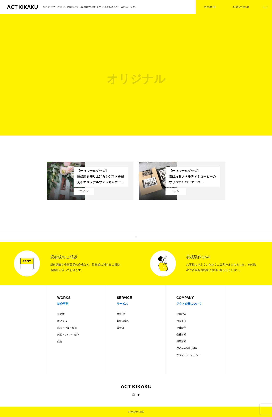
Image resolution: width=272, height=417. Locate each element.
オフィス (62, 320)
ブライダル (84, 191)
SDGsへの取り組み (186, 348)
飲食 (59, 341)
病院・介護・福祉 (67, 327)
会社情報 (181, 334)
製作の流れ (123, 320)
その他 (176, 191)
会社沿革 (181, 327)
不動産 (61, 313)
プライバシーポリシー (188, 355)
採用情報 (181, 341)
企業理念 (181, 313)
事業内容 (121, 313)
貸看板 (120, 327)
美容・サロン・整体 (68, 334)
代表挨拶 (181, 320)
